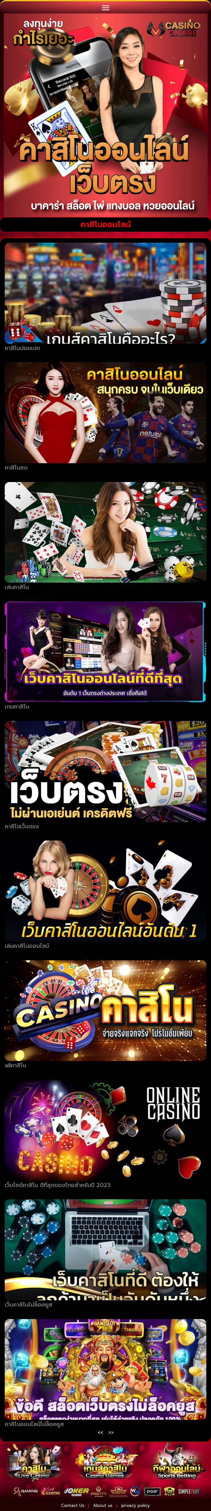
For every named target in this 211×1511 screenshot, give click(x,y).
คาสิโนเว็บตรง (22, 826)
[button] (105, 7)
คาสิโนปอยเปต (22, 348)
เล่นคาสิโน (17, 587)
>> (111, 1432)
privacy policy (135, 1505)
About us (103, 1505)
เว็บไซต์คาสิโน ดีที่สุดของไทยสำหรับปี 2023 (58, 1185)
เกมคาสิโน (17, 706)
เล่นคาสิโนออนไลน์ (27, 945)
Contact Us (72, 1505)
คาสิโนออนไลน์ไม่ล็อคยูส (34, 1424)
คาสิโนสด (16, 467)
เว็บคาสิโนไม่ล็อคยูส (28, 1304)
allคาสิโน (15, 1065)
